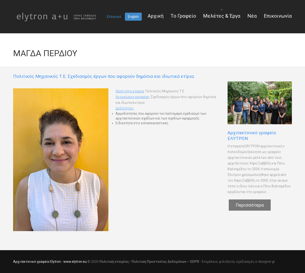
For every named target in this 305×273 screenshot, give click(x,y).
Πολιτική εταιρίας (114, 261)
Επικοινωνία (278, 16)
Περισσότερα (250, 205)
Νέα (252, 16)
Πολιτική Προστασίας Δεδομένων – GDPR (165, 261)
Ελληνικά (114, 17)
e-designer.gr (265, 261)
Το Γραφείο (183, 16)
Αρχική (155, 16)
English (133, 17)
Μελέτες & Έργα (221, 16)
